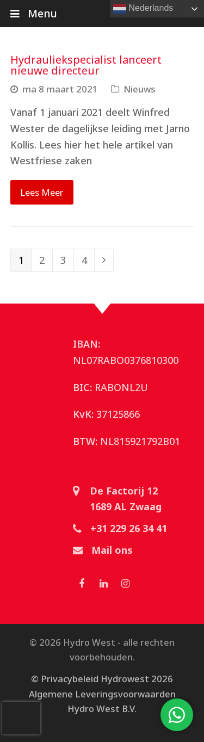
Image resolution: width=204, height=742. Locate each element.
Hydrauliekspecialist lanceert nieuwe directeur (86, 65)
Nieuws (139, 89)
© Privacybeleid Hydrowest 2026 (102, 678)
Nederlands (143, 8)
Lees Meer (42, 192)
